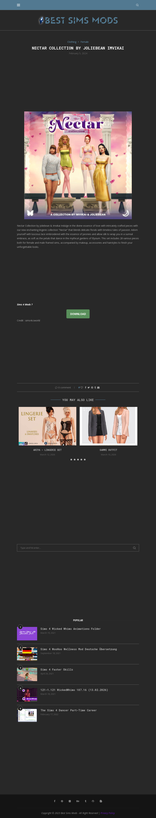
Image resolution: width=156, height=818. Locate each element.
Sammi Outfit (108, 450)
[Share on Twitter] (89, 387)
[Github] (93, 801)
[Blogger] (101, 801)
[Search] (137, 5)
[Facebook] (54, 801)
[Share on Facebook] (85, 387)
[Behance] (77, 801)
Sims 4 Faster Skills (57, 669)
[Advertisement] (78, 82)
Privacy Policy (108, 813)
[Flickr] (70, 801)
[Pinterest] (62, 801)
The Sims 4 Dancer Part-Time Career (69, 710)
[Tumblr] (85, 801)
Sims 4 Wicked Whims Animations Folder (71, 628)
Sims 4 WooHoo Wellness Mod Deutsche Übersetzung (79, 649)
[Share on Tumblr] (95, 387)
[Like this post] (82, 387)
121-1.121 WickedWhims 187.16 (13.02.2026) (74, 690)
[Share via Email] (98, 387)
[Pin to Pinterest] (92, 387)
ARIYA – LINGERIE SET (47, 450)
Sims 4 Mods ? (24, 304)
